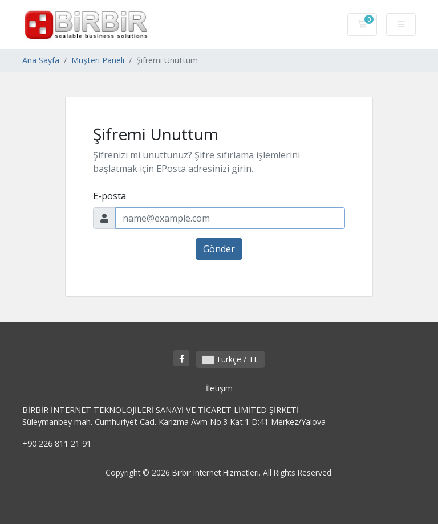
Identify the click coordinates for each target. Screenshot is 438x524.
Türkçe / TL (230, 359)
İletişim (219, 388)
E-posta (109, 196)
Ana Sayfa (40, 60)
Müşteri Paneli (97, 60)
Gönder (219, 249)
